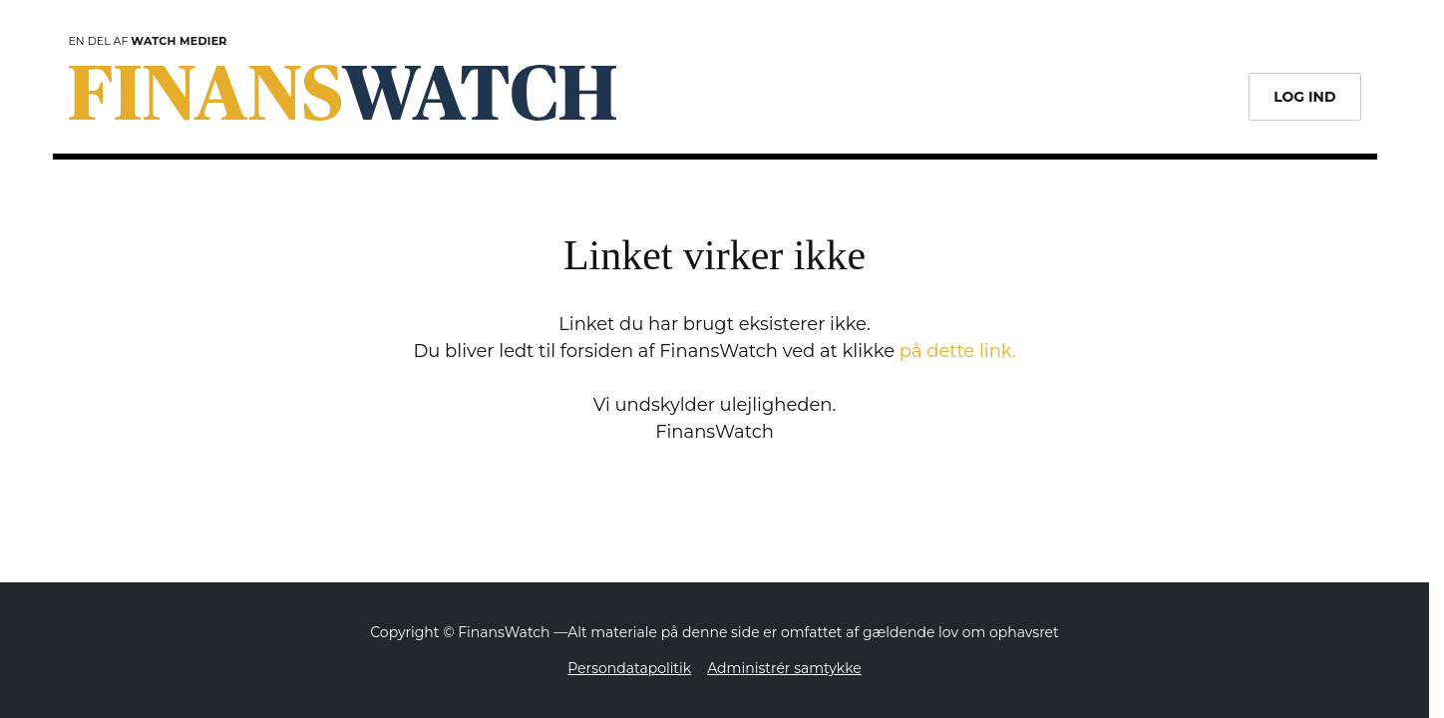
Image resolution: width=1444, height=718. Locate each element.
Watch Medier (178, 41)
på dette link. (958, 351)
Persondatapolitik (629, 668)
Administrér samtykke (784, 668)
